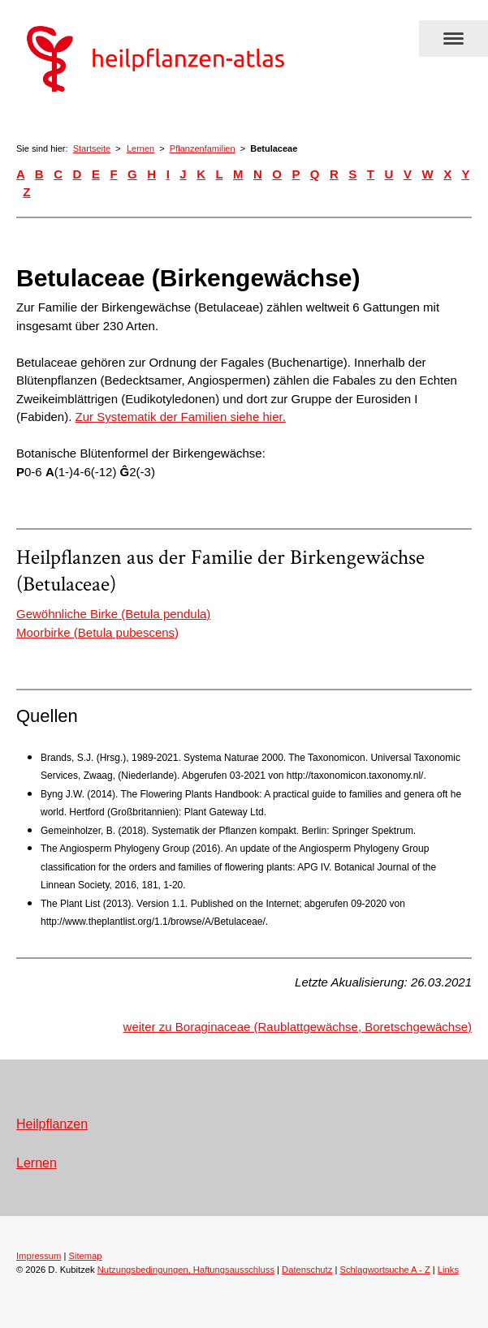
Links (448, 1269)
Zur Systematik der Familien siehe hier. (181, 416)
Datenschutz (307, 1269)
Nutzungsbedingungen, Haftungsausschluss (185, 1269)
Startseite (91, 148)
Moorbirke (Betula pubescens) (97, 632)
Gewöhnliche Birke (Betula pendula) (113, 614)
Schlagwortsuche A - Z (384, 1269)
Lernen (140, 148)
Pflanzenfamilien (202, 148)
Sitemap (84, 1256)
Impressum (38, 1256)
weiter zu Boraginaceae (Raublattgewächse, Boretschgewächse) (297, 1027)
